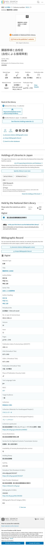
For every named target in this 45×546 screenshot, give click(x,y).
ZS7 (3, 391)
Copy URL (11, 130)
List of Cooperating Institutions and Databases (28, 163)
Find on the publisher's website (22, 39)
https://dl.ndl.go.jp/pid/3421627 (12, 476)
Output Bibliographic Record (12, 138)
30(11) (27, 7)
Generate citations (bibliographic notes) (15, 135)
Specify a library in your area (28, 171)
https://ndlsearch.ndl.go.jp (10, 486)
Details (11, 538)
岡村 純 (4, 298)
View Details (36, 86)
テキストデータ (7, 412)
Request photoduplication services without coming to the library (12, 111)
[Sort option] (8, 176)
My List (5, 130)
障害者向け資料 (7, 405)
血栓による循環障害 (8, 291)
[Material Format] (21, 176)
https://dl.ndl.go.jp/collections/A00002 (14, 430)
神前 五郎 (5, 303)
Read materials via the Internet (10, 526)
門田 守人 (5, 301)
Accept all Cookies (34, 543)
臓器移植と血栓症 (7, 271)
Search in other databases (11, 141)
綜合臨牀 (8, 7)
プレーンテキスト (7, 420)
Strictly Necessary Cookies (12, 543)
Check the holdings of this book (32, 194)
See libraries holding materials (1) (22, 121)
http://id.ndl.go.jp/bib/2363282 (12, 496)
